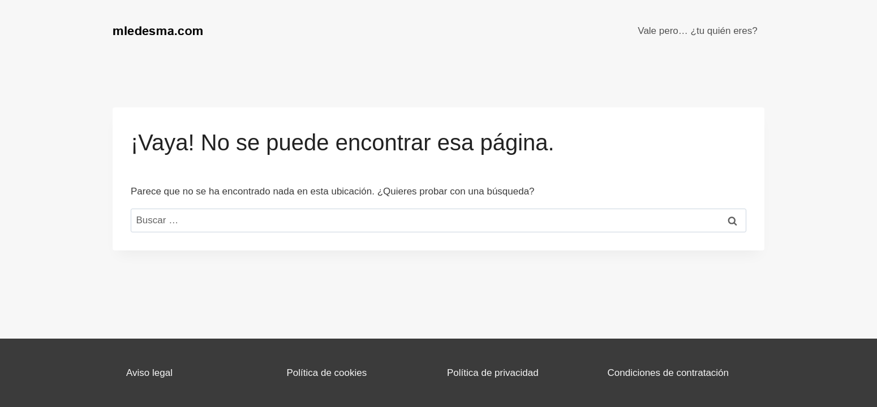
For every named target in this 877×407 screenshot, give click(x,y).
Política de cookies (327, 372)
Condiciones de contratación (668, 372)
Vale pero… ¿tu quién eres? (697, 30)
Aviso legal (149, 372)
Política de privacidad (493, 372)
